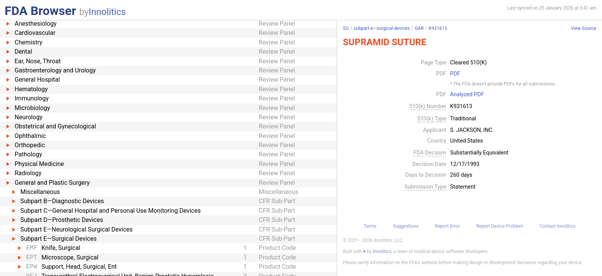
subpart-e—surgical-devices (382, 28)
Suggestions (405, 226)
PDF (455, 74)
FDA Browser (40, 10)
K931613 (437, 28)
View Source (583, 28)
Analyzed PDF (467, 95)
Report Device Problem (499, 226)
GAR (419, 28)
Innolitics (107, 12)
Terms (370, 226)
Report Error (447, 226)
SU (346, 28)
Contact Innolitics (557, 226)
